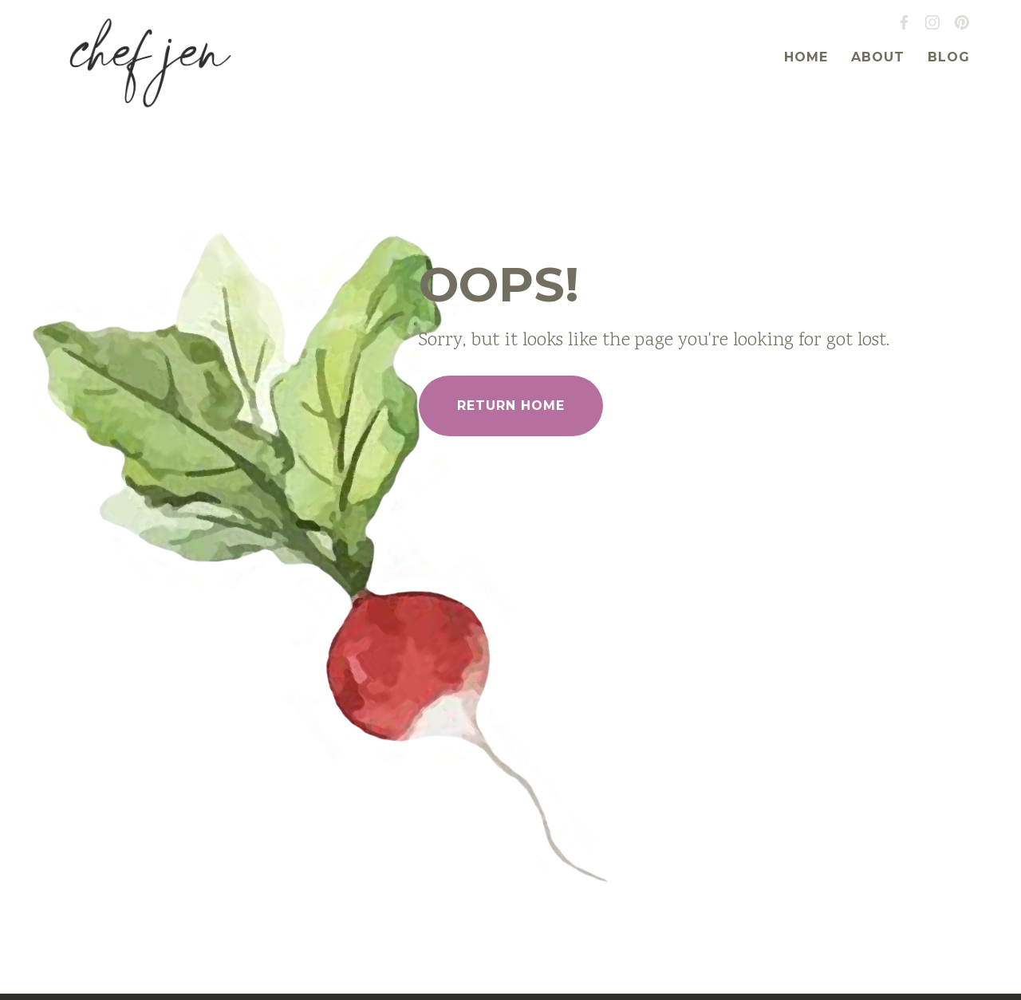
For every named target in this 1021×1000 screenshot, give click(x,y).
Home (806, 57)
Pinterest (962, 22)
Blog (949, 57)
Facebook (904, 22)
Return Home (511, 405)
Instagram (932, 22)
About (878, 57)
